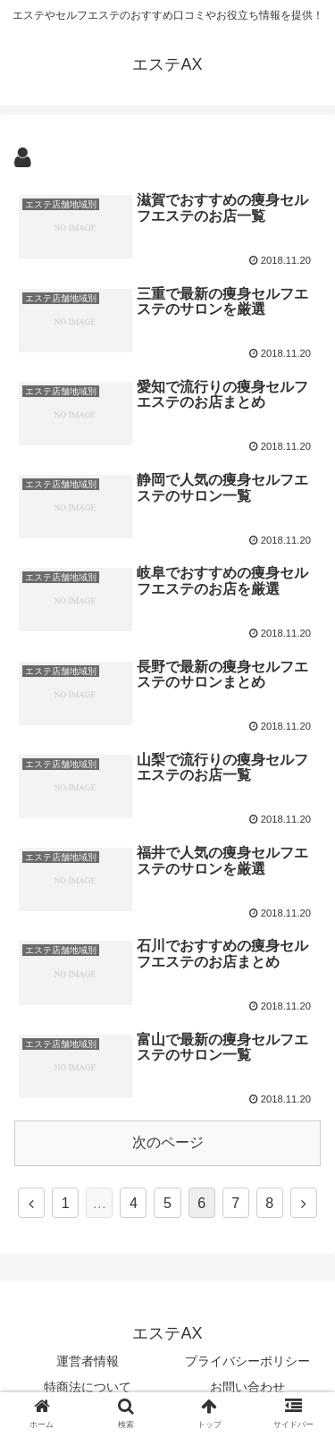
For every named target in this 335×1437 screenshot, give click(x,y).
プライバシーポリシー (247, 1361)
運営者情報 (87, 1361)
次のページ (168, 1142)
